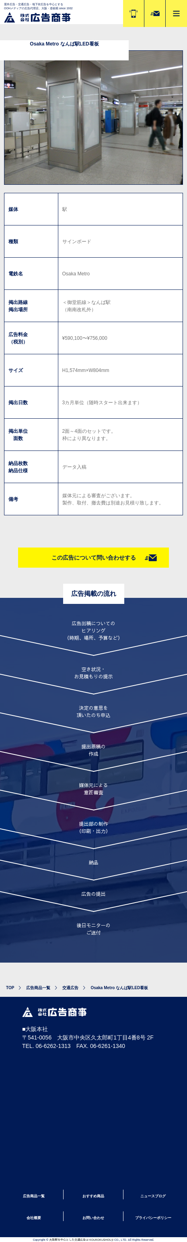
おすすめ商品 (93, 1196)
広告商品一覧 (38, 988)
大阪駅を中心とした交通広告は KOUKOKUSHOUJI (81, 1240)
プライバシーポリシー (153, 1218)
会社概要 (34, 1218)
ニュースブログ (153, 1196)
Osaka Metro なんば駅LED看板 (119, 988)
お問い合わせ (93, 1218)
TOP (10, 988)
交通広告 (70, 988)
